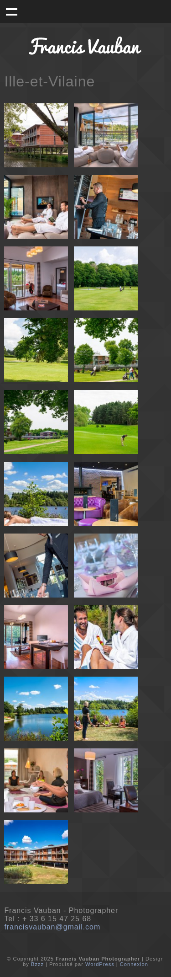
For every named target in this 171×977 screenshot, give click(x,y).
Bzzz (37, 964)
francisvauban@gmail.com (52, 927)
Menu (11, 11)
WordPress (99, 964)
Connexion (134, 964)
